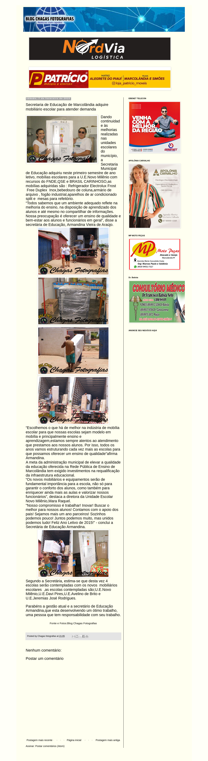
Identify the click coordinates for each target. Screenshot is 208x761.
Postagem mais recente (39, 740)
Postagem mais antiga (108, 740)
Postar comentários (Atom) (50, 746)
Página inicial (74, 740)
